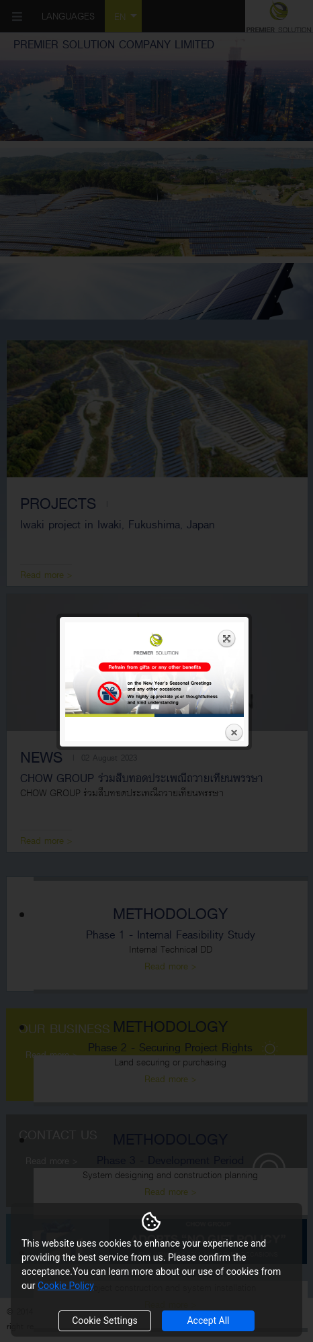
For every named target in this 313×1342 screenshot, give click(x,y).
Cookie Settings (105, 1320)
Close (234, 304)
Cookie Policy (66, 1285)
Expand (227, 209)
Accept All (208, 1320)
